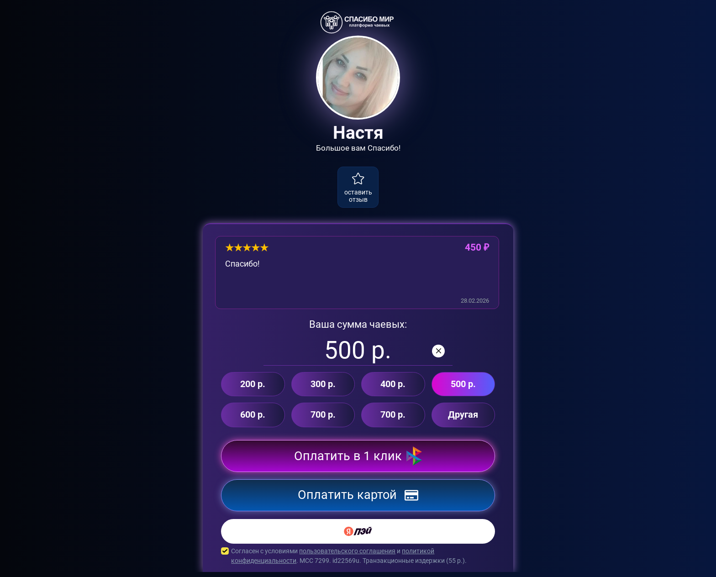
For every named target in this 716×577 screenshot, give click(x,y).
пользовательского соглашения (347, 556)
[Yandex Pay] (358, 536)
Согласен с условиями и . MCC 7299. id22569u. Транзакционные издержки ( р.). (358, 561)
